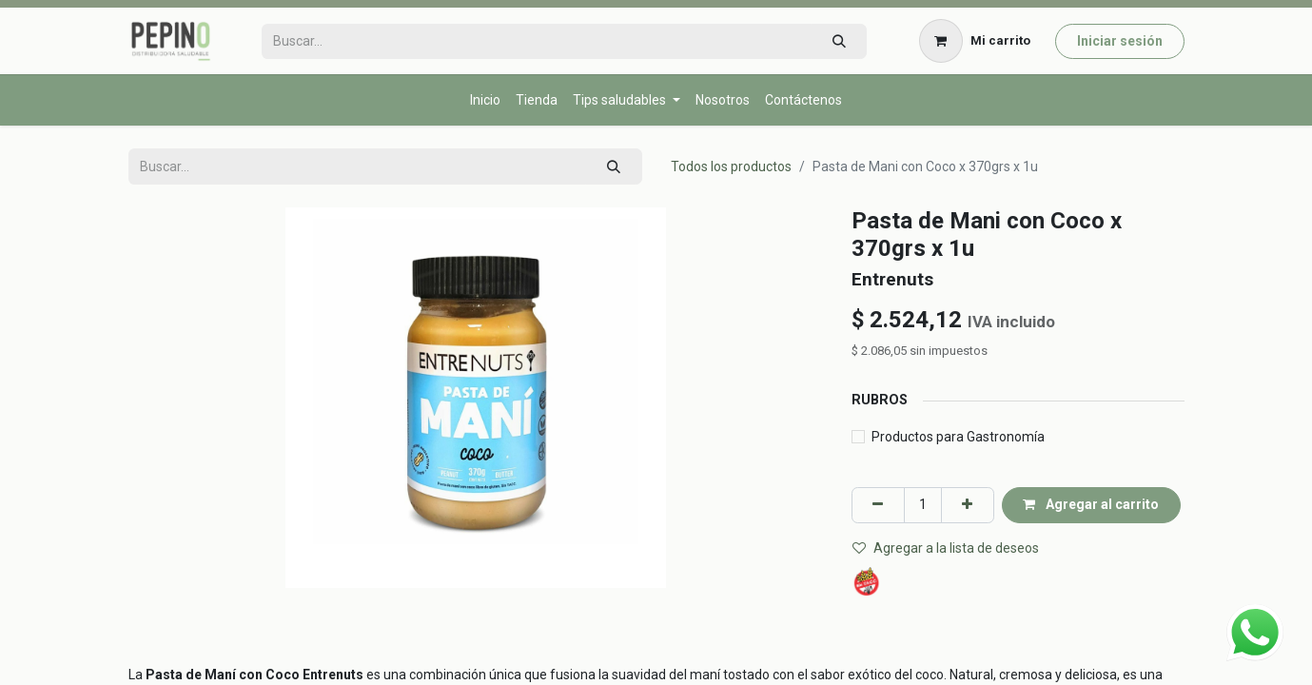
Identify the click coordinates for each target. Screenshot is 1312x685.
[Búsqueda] (839, 41)
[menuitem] (485, 100)
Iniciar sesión (1120, 41)
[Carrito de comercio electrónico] (974, 40)
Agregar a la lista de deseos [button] (945, 548)
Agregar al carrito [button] (1091, 504)
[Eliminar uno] (878, 504)
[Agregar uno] (967, 504)
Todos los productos (731, 166)
